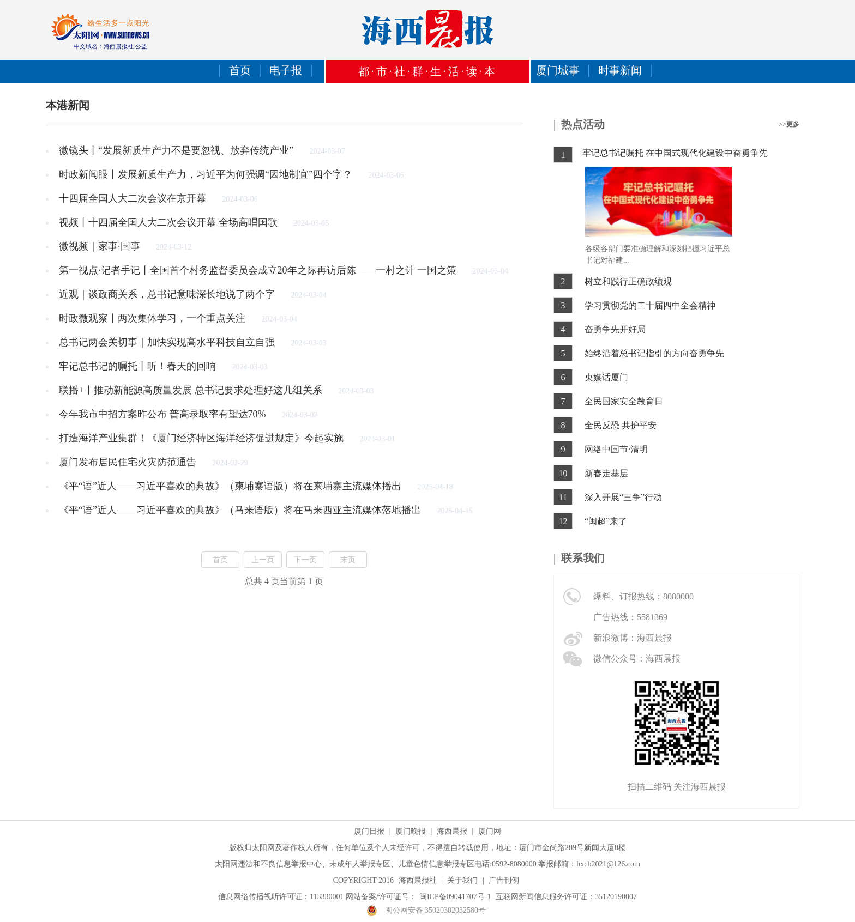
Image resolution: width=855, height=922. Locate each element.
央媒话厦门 (606, 377)
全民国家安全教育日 (624, 401)
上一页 (262, 560)
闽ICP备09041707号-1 (455, 897)
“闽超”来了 (606, 521)
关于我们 (462, 880)
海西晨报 (452, 831)
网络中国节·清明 (616, 449)
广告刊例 (504, 880)
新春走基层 (606, 473)
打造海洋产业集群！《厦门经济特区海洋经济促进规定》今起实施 (202, 438)
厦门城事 (558, 70)
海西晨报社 (418, 880)
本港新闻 (67, 105)
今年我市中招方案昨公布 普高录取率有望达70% (163, 414)
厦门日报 (369, 831)
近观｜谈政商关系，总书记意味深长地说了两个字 (168, 294)
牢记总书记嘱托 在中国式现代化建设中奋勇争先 (675, 152)
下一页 (305, 560)
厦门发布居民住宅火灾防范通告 (129, 462)
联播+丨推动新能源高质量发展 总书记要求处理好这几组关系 (191, 390)
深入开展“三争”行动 (623, 497)
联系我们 (583, 558)
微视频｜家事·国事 (100, 246)
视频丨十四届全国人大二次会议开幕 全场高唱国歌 (169, 222)
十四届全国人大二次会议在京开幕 (134, 198)
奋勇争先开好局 (615, 329)
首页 (240, 70)
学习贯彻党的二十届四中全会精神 (650, 305)
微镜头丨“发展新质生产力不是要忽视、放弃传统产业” (177, 150)
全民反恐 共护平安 (621, 425)
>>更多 (789, 124)
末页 (348, 560)
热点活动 (583, 124)
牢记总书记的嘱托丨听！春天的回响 (139, 366)
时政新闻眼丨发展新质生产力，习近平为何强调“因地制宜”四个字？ (206, 174)
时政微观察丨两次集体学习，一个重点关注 (153, 318)
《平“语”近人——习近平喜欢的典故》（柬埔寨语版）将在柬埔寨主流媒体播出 (231, 486)
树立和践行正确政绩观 (628, 281)
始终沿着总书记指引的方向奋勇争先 (654, 353)
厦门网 (489, 831)
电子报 (285, 70)
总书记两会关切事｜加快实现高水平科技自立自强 (168, 342)
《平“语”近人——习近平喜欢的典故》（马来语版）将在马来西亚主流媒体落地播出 (241, 510)
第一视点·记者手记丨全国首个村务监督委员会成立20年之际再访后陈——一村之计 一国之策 (259, 270)
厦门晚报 (410, 831)
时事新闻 (620, 70)
